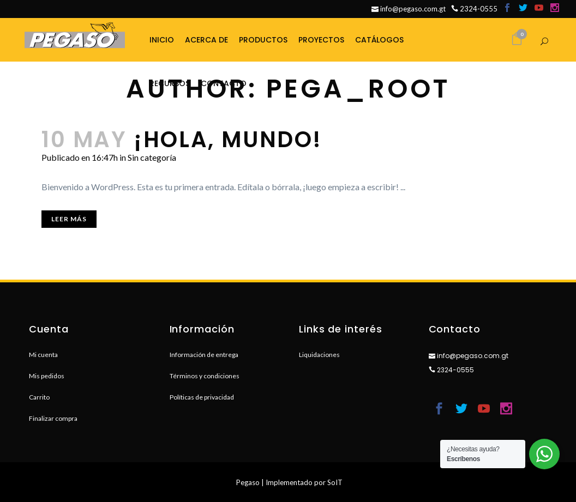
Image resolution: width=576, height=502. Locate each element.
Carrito (39, 397)
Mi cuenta (43, 354)
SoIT (335, 482)
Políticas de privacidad (202, 397)
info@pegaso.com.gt (408, 8)
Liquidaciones (319, 354)
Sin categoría (152, 157)
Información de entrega (204, 354)
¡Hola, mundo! (228, 139)
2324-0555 (474, 8)
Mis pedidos (46, 376)
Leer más (69, 219)
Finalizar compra (53, 418)
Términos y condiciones (204, 376)
